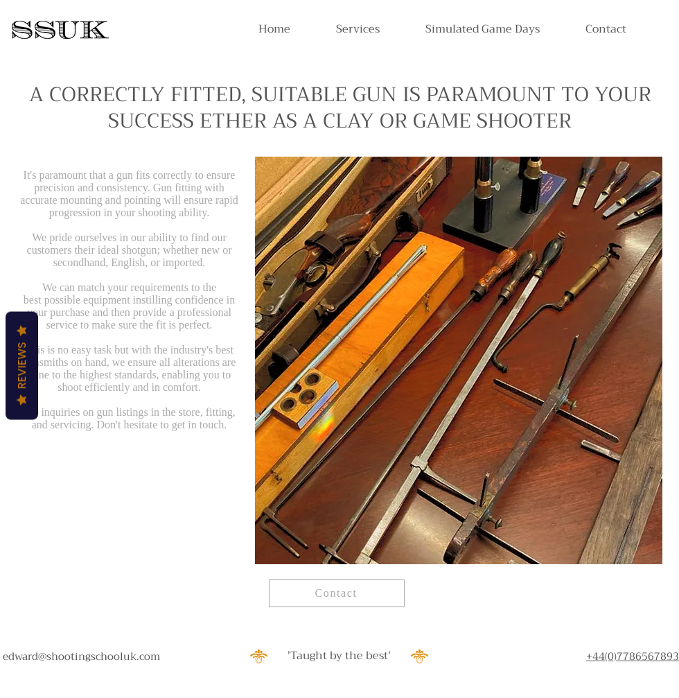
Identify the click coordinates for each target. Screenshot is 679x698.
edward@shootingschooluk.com (81, 656)
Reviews (22, 365)
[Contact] (337, 593)
